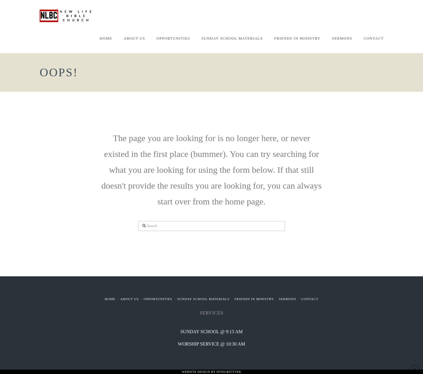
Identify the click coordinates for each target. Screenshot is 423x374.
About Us (129, 299)
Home (110, 299)
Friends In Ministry (254, 299)
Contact (309, 299)
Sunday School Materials (203, 299)
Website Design (196, 371)
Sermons (287, 299)
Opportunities (158, 299)
